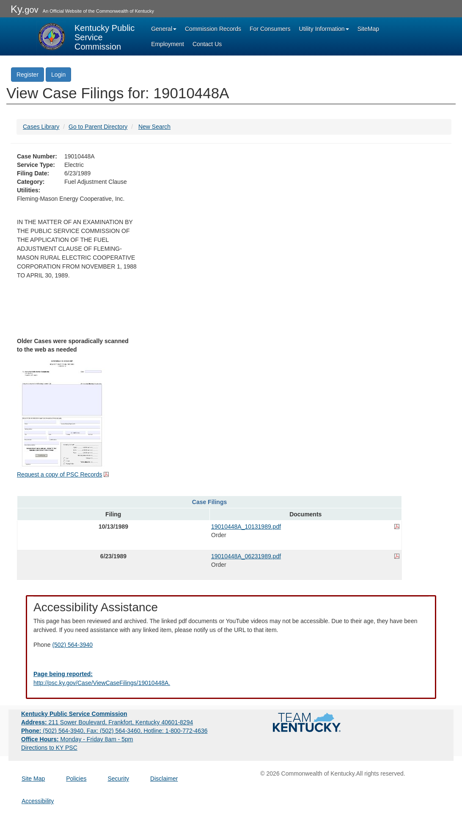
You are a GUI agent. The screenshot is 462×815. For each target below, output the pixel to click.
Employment (167, 44)
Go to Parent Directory (98, 126)
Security (118, 778)
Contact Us (207, 44)
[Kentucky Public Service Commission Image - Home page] (86, 36)
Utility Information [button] (324, 28)
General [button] (163, 28)
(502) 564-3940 (72, 644)
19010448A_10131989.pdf (246, 526)
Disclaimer (164, 778)
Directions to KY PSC (49, 747)
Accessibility (38, 801)
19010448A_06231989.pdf (246, 556)
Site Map (33, 778)
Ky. (24, 9)
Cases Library (41, 126)
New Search (154, 126)
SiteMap (368, 28)
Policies (76, 778)
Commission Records (213, 28)
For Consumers (270, 28)
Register (27, 74)
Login (58, 74)
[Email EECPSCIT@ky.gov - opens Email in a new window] (231, 678)
